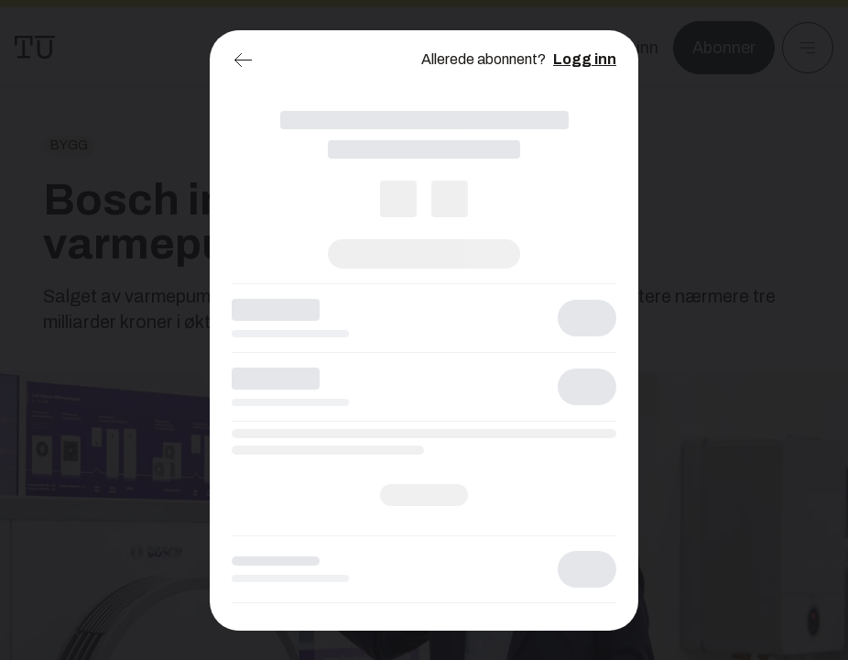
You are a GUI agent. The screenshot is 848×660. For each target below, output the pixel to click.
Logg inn (584, 59)
